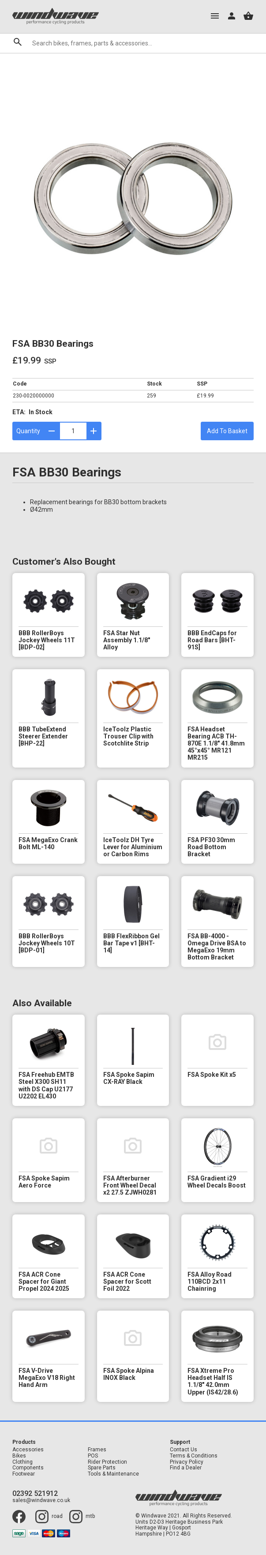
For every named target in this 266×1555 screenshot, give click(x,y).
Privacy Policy (186, 1462)
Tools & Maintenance (113, 1474)
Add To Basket (227, 431)
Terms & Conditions (193, 1456)
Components (28, 1468)
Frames (97, 1450)
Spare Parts (102, 1468)
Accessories (28, 1450)
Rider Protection (107, 1462)
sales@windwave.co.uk (41, 1500)
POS (93, 1456)
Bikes (19, 1456)
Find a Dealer (186, 1468)
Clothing (22, 1462)
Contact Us (183, 1450)
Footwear (23, 1474)
